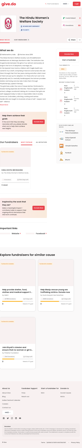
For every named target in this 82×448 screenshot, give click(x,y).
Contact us (6, 408)
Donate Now (38, 122)
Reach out (25, 397)
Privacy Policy (75, 442)
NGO (42, 393)
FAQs (23, 393)
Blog (4, 397)
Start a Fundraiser (69, 60)
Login (77, 4)
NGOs (62, 397)
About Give (6, 393)
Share (71, 40)
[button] (30, 26)
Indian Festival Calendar (11, 400)
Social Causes (65, 393)
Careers (5, 404)
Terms (43, 442)
